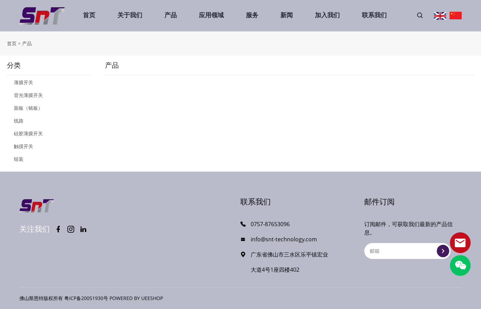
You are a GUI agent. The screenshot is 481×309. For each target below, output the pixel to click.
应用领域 (211, 15)
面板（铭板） (28, 108)
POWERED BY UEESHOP (136, 298)
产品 (170, 15)
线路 (18, 120)
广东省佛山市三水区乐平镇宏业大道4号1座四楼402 (289, 262)
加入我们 (327, 15)
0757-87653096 (270, 224)
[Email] (407, 251)
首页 (89, 15)
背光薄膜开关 (28, 95)
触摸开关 (23, 146)
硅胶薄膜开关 (28, 133)
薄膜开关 (23, 82)
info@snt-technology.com (284, 239)
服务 (252, 15)
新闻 (286, 15)
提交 (443, 251)
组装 (18, 159)
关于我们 (129, 15)
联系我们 (374, 15)
